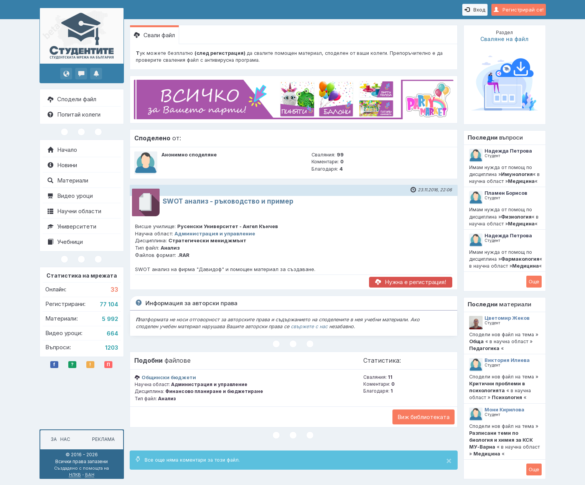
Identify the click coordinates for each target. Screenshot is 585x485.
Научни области (74, 211)
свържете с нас (309, 326)
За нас (59, 439)
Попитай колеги (74, 114)
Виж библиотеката (423, 417)
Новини (62, 165)
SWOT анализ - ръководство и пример (228, 201)
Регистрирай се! (519, 10)
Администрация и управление (215, 233)
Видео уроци (70, 195)
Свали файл (154, 35)
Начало (62, 149)
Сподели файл (72, 99)
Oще (534, 281)
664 (112, 333)
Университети (72, 226)
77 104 (109, 304)
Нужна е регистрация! (410, 282)
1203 (111, 347)
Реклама (103, 439)
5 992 (110, 318)
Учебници (65, 241)
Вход (475, 10)
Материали (68, 180)
